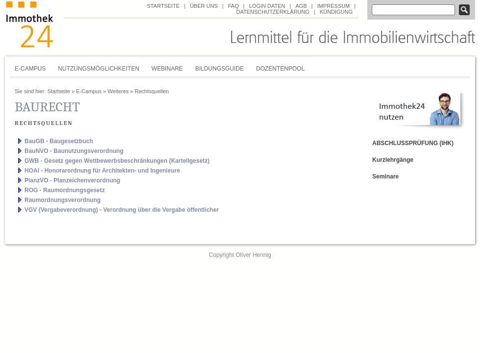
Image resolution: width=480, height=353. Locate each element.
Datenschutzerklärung (273, 12)
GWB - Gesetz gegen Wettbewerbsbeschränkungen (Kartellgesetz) (117, 160)
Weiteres (118, 91)
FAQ (233, 6)
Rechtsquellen (152, 91)
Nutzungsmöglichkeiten (98, 68)
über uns (204, 6)
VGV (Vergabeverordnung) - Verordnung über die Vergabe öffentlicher (121, 209)
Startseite (163, 6)
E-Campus (30, 68)
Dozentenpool (280, 68)
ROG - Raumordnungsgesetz (64, 190)
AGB (301, 6)
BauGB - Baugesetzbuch (58, 141)
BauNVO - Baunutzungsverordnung (73, 151)
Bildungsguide (219, 68)
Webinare (167, 68)
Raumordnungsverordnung (62, 200)
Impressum (333, 6)
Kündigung (336, 12)
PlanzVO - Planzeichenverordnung (72, 180)
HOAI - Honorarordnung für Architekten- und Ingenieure (102, 170)
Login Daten (267, 6)
